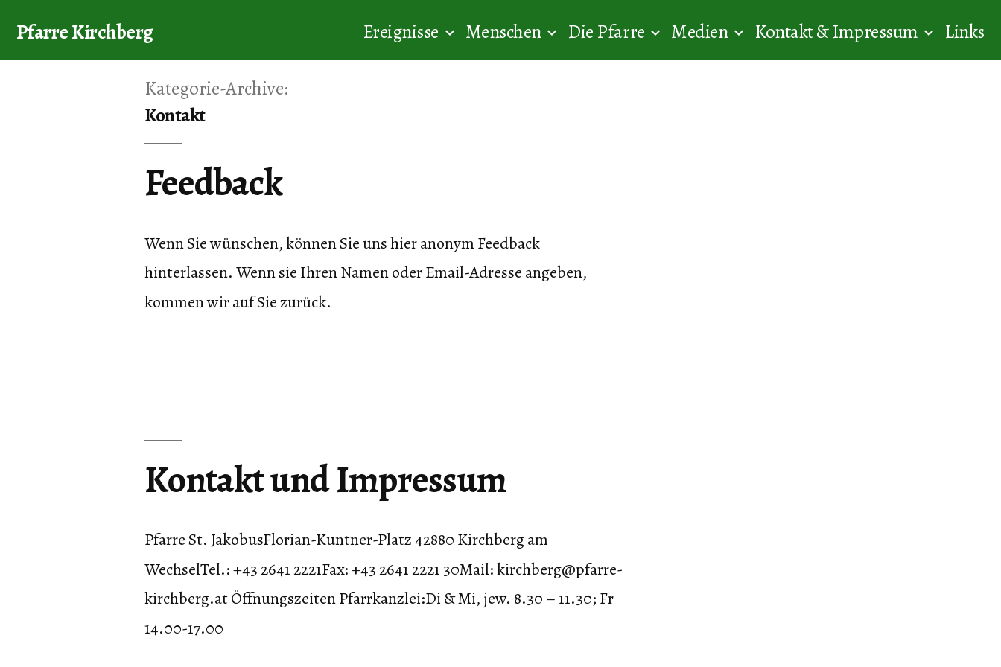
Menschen (503, 32)
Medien (699, 32)
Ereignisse (401, 32)
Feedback (213, 183)
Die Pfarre (606, 32)
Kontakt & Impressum (836, 32)
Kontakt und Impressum (325, 480)
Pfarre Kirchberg (84, 32)
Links (964, 32)
